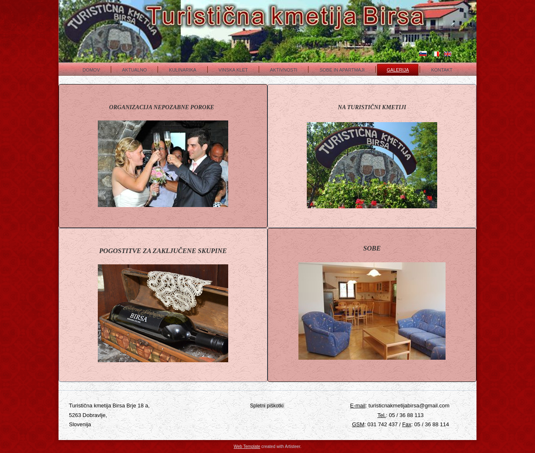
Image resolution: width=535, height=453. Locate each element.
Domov (91, 69)
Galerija (398, 69)
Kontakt (441, 69)
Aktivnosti (283, 69)
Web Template (247, 446)
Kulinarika (182, 69)
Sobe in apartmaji (341, 69)
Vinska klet (233, 69)
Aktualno (134, 69)
